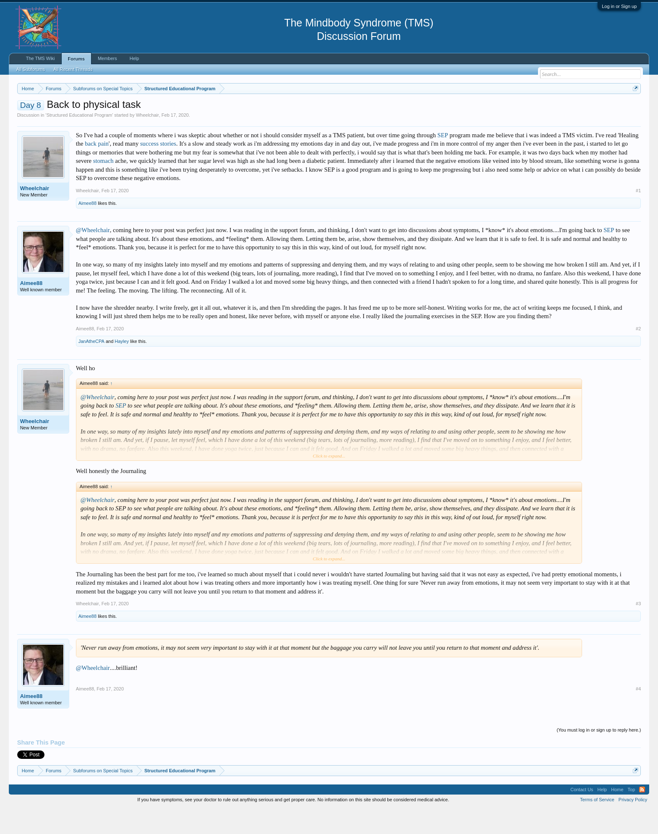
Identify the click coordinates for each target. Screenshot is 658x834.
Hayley (122, 366)
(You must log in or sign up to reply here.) (599, 755)
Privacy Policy (633, 824)
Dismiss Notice (634, 108)
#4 (638, 714)
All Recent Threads (72, 69)
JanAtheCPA (91, 366)
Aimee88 (87, 228)
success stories (158, 169)
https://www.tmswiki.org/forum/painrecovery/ (401, 109)
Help (134, 58)
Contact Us (581, 814)
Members (107, 58)
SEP (442, 160)
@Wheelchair (93, 255)
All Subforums (30, 69)
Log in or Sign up (619, 6)
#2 (638, 353)
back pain (97, 169)
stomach (103, 186)
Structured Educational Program (79, 140)
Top (631, 814)
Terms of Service (597, 824)
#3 (638, 628)
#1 (638, 215)
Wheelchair (147, 140)
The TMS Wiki (40, 58)
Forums (76, 58)
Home (617, 814)
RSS (642, 815)
